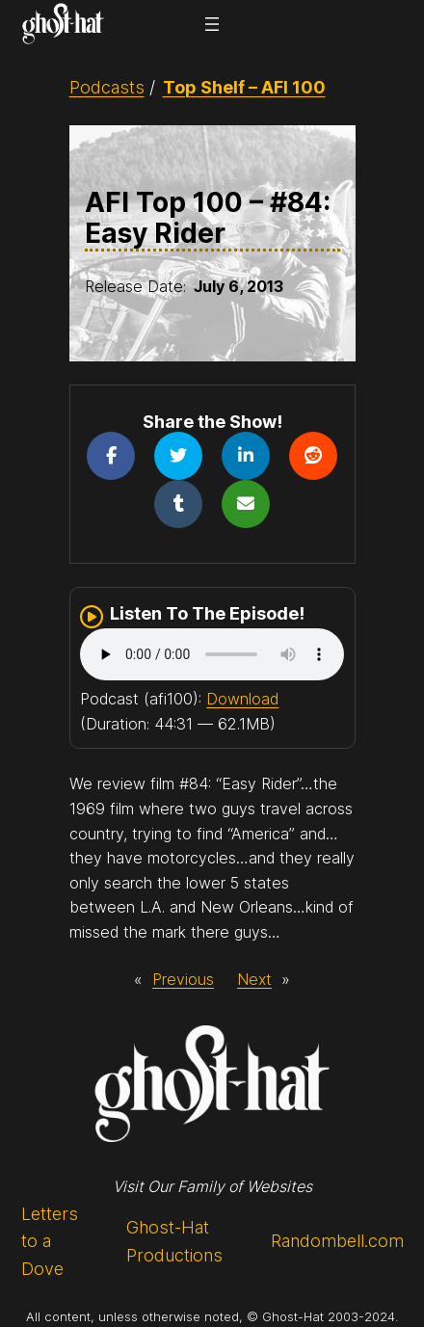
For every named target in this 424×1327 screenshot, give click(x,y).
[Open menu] (212, 24)
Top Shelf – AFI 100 (244, 87)
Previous (183, 979)
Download (242, 698)
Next (254, 979)
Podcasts (107, 87)
